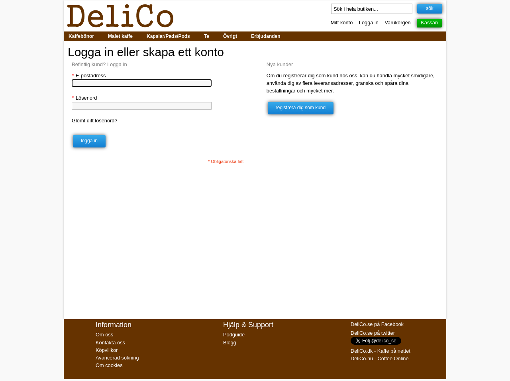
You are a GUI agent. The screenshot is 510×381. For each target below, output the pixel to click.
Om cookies (109, 365)
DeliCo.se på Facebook (377, 324)
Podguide (234, 335)
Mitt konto (342, 23)
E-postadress (89, 76)
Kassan (429, 23)
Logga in (369, 23)
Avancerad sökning (117, 358)
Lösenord (84, 98)
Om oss (104, 335)
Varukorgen (398, 23)
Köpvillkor (107, 350)
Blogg (229, 343)
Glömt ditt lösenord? (95, 121)
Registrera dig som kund (301, 107)
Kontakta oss (110, 343)
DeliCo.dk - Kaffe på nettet (380, 351)
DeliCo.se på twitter (373, 333)
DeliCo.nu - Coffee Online (380, 358)
